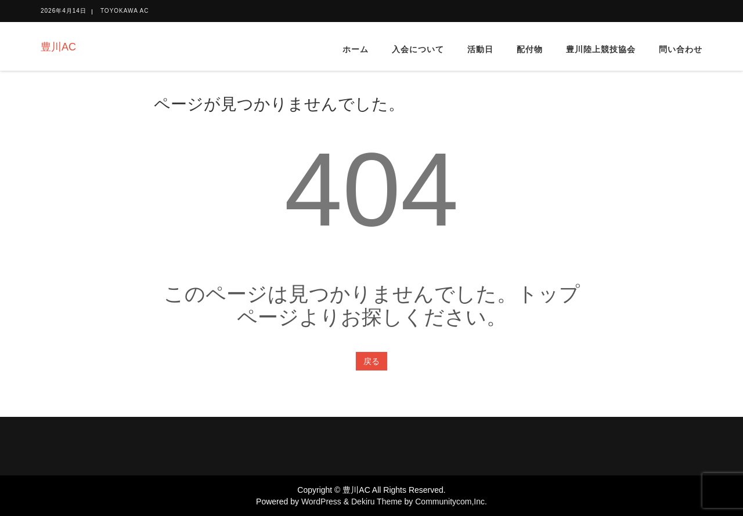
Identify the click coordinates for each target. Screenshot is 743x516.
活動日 (480, 49)
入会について (418, 49)
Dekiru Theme (376, 501)
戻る (371, 361)
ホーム (355, 49)
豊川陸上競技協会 (601, 49)
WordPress (321, 501)
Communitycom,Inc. (451, 501)
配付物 (530, 49)
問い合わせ (680, 49)
